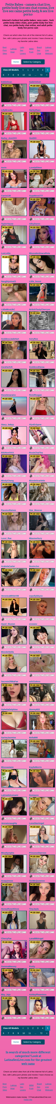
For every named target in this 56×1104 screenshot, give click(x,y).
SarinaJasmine (8, 737)
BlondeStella (7, 652)
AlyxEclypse (35, 424)
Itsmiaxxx (34, 795)
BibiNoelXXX (7, 452)
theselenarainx (8, 395)
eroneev (33, 624)
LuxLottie (6, 253)
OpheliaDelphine (9, 709)
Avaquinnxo (7, 881)
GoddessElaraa (36, 367)
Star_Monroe (35, 510)
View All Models (11, 70)
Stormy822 (34, 709)
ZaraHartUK (7, 367)
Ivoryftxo (33, 339)
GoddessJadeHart (10, 339)
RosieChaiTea (36, 452)
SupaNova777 (36, 196)
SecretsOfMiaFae (9, 681)
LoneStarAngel (36, 823)
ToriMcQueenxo (37, 881)
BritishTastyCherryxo (39, 309)
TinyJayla (34, 909)
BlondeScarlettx (37, 480)
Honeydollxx (35, 652)
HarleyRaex (34, 110)
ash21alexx (34, 681)
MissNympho (7, 853)
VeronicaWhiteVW (10, 596)
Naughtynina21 (8, 281)
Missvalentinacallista (39, 253)
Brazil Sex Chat (39, 50)
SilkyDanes (34, 224)
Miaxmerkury (35, 538)
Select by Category (33, 62)
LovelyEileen (35, 167)
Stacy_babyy (7, 424)
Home (16, 62)
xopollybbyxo (36, 596)
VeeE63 (32, 138)
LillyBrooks (7, 110)
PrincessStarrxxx (37, 853)
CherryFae (6, 938)
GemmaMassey (8, 966)
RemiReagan (35, 395)
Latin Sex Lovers (23, 50)
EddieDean (6, 82)
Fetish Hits (28, 1100)
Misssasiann (7, 767)
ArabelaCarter (8, 566)
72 (41, 75)
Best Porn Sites (5, 50)
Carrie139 (6, 196)
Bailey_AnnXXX (9, 138)
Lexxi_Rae (6, 538)
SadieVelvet (35, 82)
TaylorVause (7, 224)
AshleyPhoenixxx (37, 994)
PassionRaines (8, 510)
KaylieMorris (35, 767)
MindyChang (7, 480)
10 (24, 75)
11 (30, 75)
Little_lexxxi (35, 281)
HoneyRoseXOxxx (10, 909)
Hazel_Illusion (8, 624)
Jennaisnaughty (9, 823)
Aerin (4, 167)
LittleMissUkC (8, 309)
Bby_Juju (6, 994)
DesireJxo (34, 566)
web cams (28, 1063)
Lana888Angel (36, 938)
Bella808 (33, 737)
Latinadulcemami (9, 795)
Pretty (32, 966)
